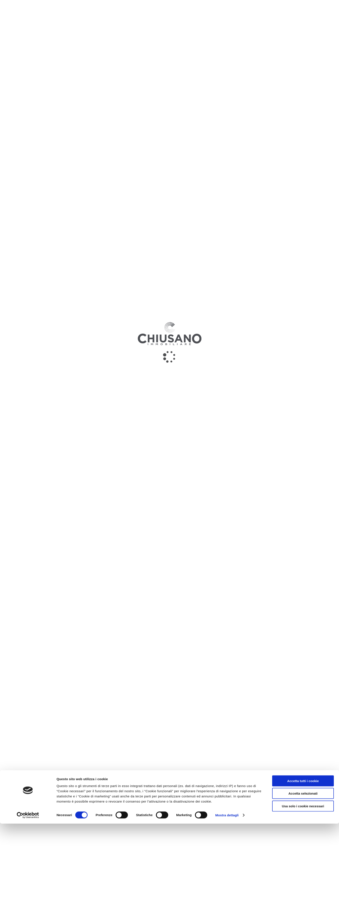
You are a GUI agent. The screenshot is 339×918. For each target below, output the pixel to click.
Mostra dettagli (227, 909)
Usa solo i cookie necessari (303, 900)
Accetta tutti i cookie (303, 875)
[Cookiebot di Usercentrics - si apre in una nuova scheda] (28, 909)
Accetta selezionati (302, 888)
